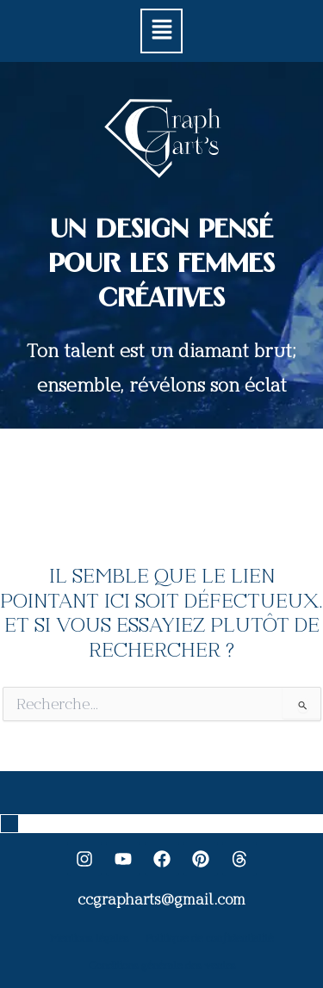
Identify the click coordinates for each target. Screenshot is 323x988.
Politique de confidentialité (209, 938)
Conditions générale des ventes (162, 966)
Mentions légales (89, 938)
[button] (161, 31)
